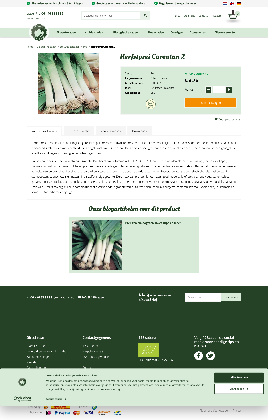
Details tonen (53, 413)
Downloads (139, 131)
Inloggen (216, 16)
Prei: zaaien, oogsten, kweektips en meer (153, 222)
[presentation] (211, 313)
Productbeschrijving (44, 131)
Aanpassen (239, 403)
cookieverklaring (109, 403)
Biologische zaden (47, 47)
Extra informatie (78, 131)
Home (30, 47)
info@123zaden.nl (94, 297)
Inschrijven (231, 297)
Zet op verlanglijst (229, 119)
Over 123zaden (36, 345)
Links (30, 378)
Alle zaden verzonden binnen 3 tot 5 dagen (57, 3)
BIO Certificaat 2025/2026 (155, 359)
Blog (177, 16)
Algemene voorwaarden (98, 373)
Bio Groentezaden (70, 47)
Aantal (189, 89)
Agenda (31, 362)
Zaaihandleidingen (38, 356)
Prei (85, 47)
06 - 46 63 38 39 (52, 13)
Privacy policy (91, 378)
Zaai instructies (111, 131)
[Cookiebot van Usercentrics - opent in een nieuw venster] (22, 413)
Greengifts (189, 16)
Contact (203, 16)
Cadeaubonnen (36, 367)
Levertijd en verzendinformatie (46, 351)
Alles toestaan (239, 391)
